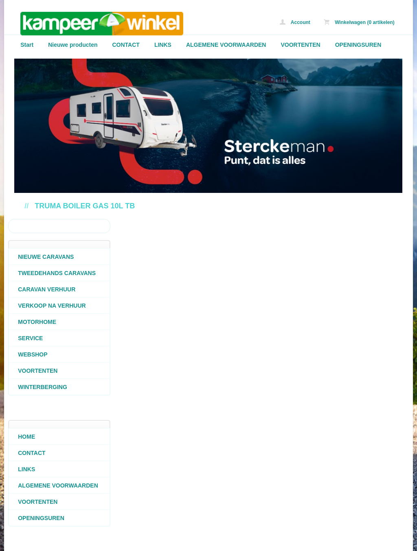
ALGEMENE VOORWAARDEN (226, 45)
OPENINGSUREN (358, 45)
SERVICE (30, 338)
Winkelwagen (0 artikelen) (359, 22)
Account (295, 22)
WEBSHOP (32, 354)
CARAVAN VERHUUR (46, 289)
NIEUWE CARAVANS (46, 257)
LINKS (162, 45)
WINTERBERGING (42, 387)
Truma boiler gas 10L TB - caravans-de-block (122, 23)
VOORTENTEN (300, 45)
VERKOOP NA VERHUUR (52, 305)
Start (26, 45)
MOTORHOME (37, 322)
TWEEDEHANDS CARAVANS (57, 273)
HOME (26, 436)
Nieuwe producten (72, 45)
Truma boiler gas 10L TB (85, 206)
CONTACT (126, 45)
